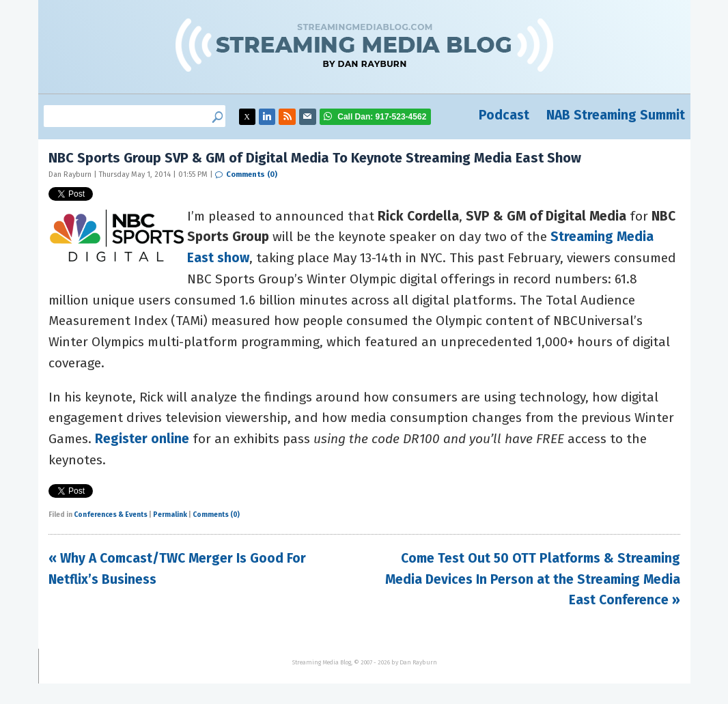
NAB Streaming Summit (615, 115)
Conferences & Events (111, 515)
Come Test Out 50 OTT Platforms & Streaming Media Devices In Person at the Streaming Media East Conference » (532, 579)
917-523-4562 (381, 117)
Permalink (170, 515)
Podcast (504, 115)
